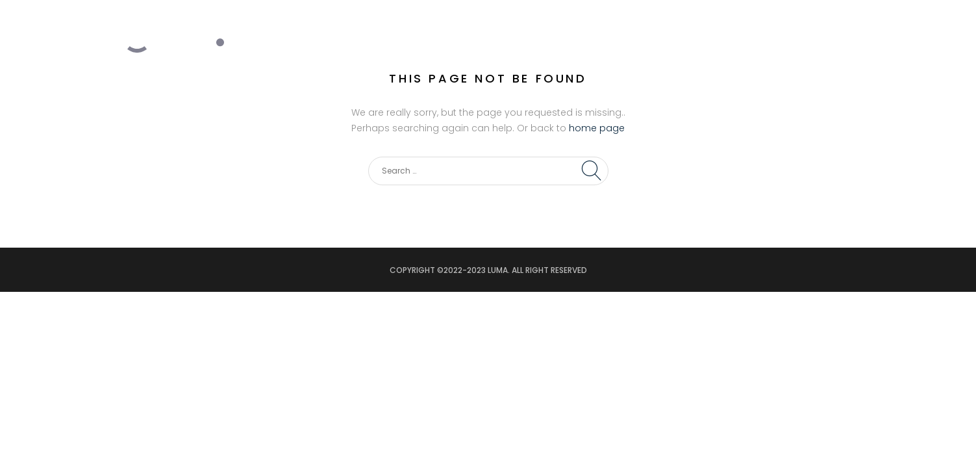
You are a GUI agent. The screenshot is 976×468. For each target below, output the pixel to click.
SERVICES (584, 26)
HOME (524, 26)
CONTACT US (805, 26)
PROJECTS (654, 26)
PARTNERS (726, 26)
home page (597, 128)
